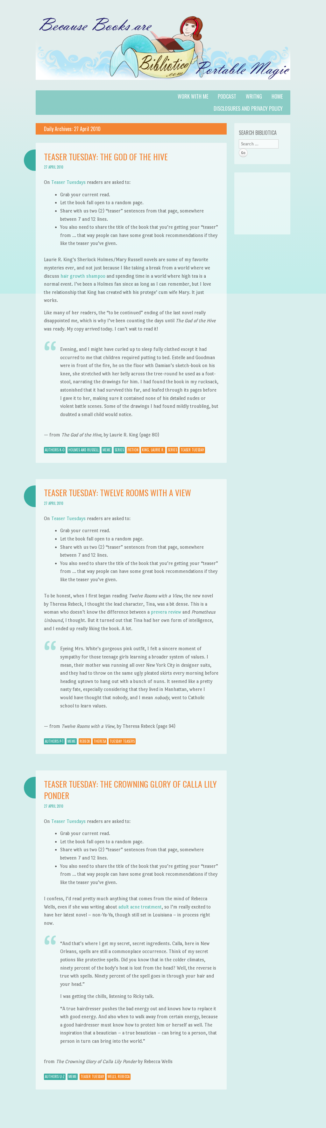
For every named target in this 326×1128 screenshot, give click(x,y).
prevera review (166, 612)
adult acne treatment (140, 906)
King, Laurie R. (153, 449)
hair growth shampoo (82, 276)
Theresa (100, 741)
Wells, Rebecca (119, 1076)
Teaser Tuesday (192, 449)
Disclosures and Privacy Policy (248, 108)
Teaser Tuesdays (68, 182)
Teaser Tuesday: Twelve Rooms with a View (117, 492)
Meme (107, 449)
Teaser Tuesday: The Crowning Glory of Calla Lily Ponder (130, 790)
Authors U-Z (55, 1076)
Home (277, 96)
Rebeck (85, 741)
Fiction (133, 449)
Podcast (227, 96)
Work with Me (193, 96)
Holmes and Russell (83, 449)
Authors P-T (54, 741)
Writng (254, 96)
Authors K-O (55, 449)
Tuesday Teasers (122, 741)
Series (119, 449)
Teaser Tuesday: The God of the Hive (106, 156)
